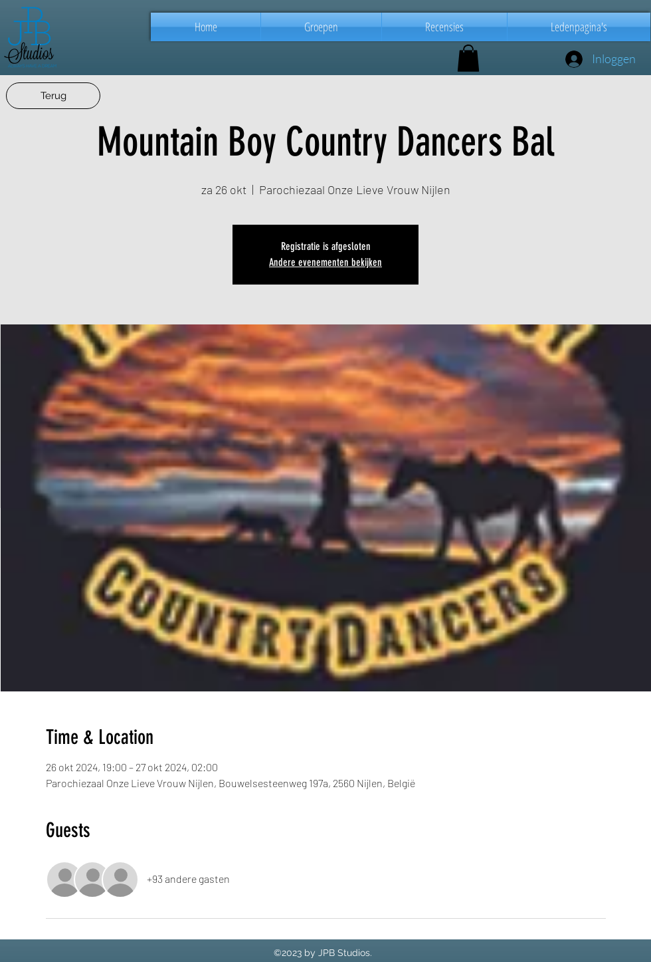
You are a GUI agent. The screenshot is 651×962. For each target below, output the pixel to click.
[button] (321, 27)
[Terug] (53, 95)
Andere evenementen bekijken (325, 262)
